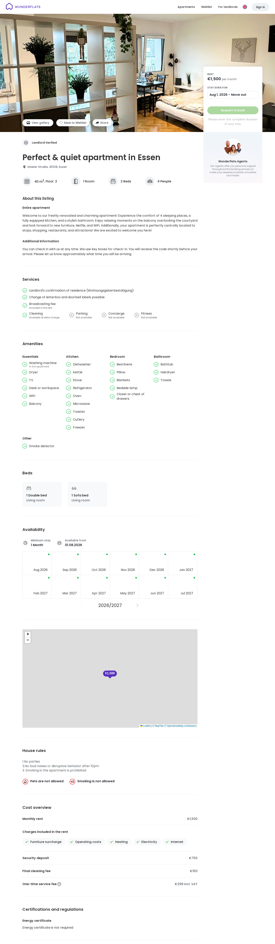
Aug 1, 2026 (218, 94)
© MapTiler (158, 726)
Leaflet (145, 726)
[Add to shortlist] (73, 122)
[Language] (245, 7)
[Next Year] (137, 605)
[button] (28, 634)
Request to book (233, 110)
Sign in (260, 7)
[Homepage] (23, 7)
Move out (238, 94)
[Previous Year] (82, 605)
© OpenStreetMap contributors (180, 726)
